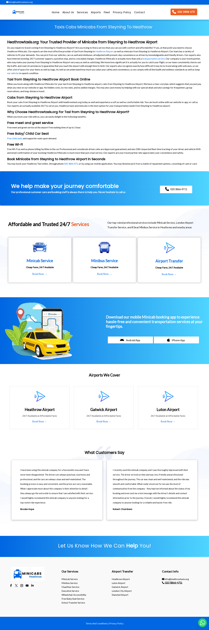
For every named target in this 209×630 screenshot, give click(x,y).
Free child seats (14, 138)
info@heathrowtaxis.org (19, 2)
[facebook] (11, 585)
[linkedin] (32, 585)
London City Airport (122, 590)
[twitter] (16, 585)
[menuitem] (55, 13)
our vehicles (13, 73)
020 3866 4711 (173, 583)
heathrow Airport (121, 579)
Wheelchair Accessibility (74, 594)
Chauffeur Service (70, 586)
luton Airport (118, 583)
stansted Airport (120, 594)
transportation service (154, 58)
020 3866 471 (71, 163)
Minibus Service (70, 583)
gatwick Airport (120, 586)
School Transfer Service (73, 602)
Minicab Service (70, 579)
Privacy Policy (116, 623)
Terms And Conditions (97, 623)
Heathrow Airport (104, 51)
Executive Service (70, 590)
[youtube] (27, 585)
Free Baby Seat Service (73, 598)
